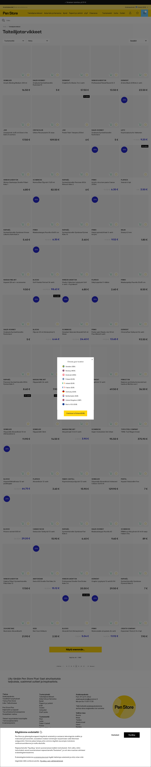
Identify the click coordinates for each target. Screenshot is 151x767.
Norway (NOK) (68, 371)
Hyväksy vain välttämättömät (51, 761)
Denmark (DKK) (69, 375)
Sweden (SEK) (68, 366)
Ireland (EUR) (68, 383)
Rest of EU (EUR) (69, 404)
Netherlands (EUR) (70, 396)
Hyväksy (131, 735)
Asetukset (115, 735)
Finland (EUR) (68, 379)
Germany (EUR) (69, 392)
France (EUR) (68, 387)
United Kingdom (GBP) (71, 400)
